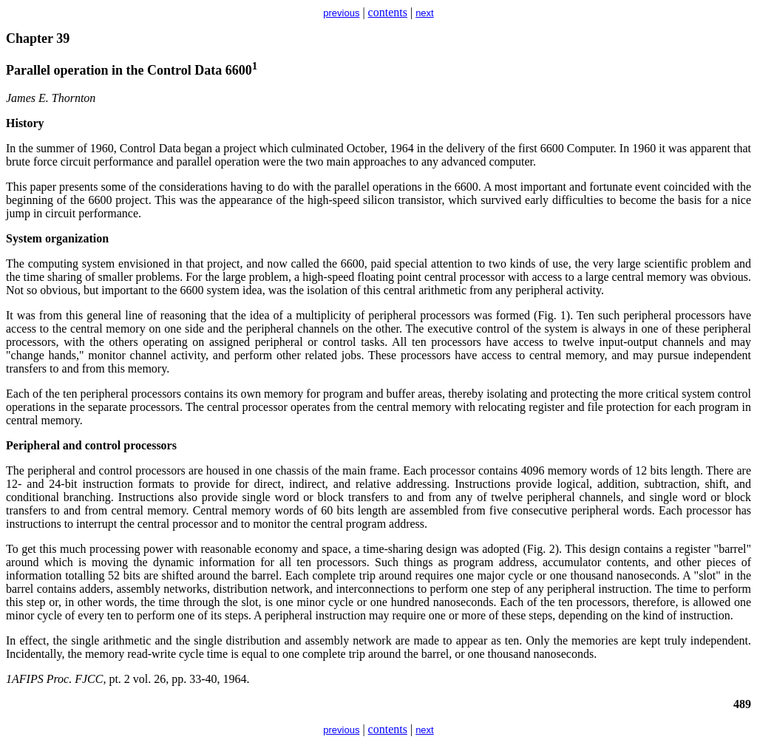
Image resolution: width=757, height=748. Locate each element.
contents (387, 12)
